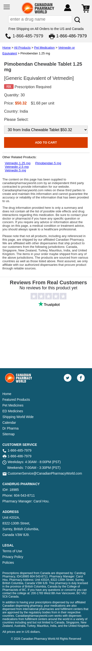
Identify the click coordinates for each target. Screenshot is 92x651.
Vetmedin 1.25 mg (17, 163)
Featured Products (16, 399)
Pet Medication (44, 47)
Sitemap (8, 434)
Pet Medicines (12, 405)
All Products (22, 47)
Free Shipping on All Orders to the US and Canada (45, 29)
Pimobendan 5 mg (48, 163)
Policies (8, 562)
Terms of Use (12, 551)
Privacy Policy (12, 557)
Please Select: (16, 119)
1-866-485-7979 (28, 36)
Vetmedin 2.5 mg (17, 167)
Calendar (9, 422)
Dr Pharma (10, 428)
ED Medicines (12, 411)
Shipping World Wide (17, 417)
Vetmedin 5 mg (15, 170)
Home (6, 47)
